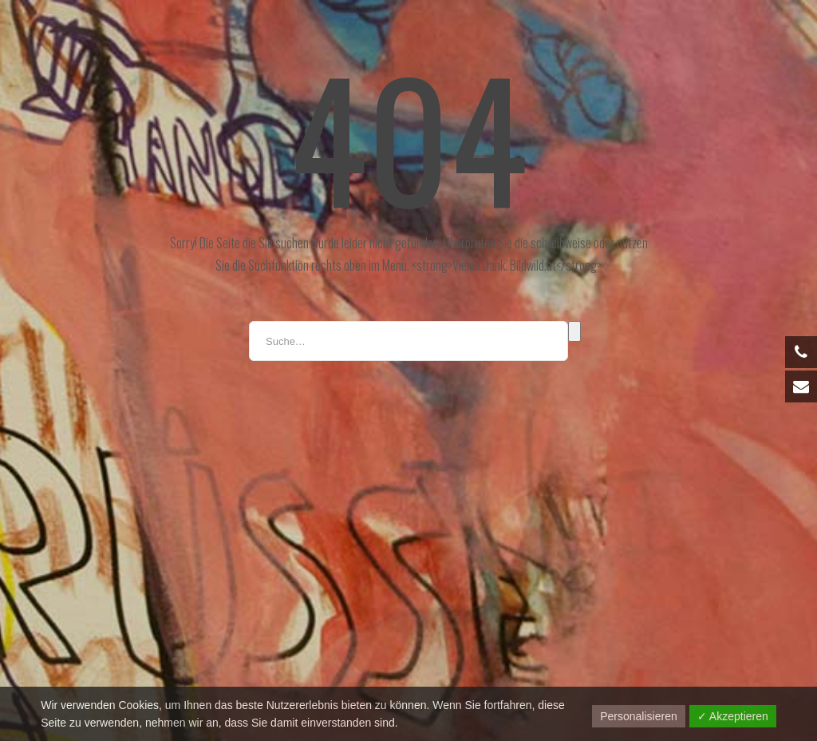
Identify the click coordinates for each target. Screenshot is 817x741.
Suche (574, 331)
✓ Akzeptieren (732, 716)
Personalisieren (638, 716)
